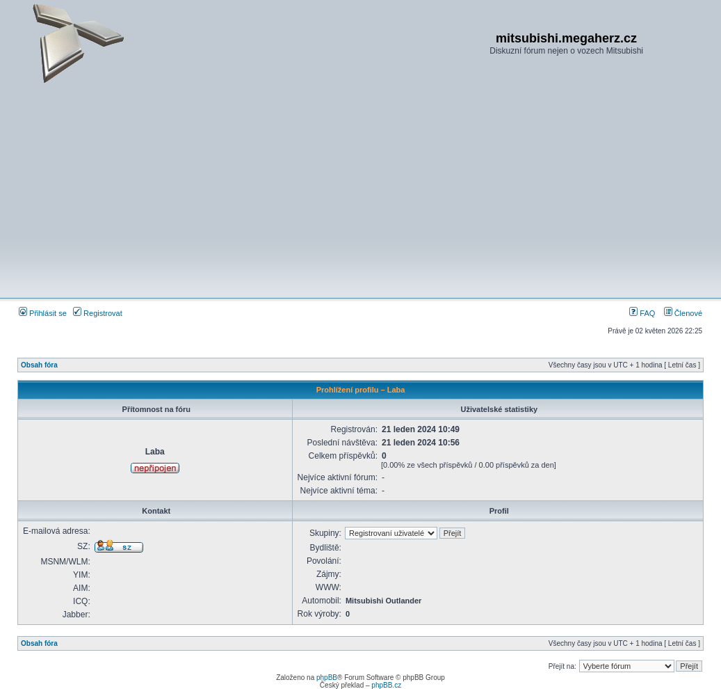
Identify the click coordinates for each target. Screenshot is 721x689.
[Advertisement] (360, 190)
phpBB (326, 677)
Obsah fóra (39, 365)
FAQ (642, 313)
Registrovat (97, 313)
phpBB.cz (386, 685)
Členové (683, 313)
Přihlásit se (43, 313)
